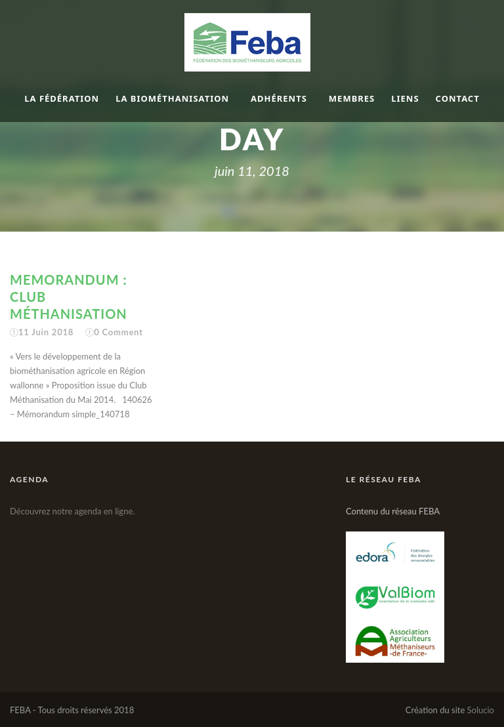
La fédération (61, 98)
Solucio (480, 710)
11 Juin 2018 (46, 332)
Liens (405, 98)
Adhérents (279, 98)
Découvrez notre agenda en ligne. (72, 511)
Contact (458, 98)
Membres (352, 98)
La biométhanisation (172, 98)
